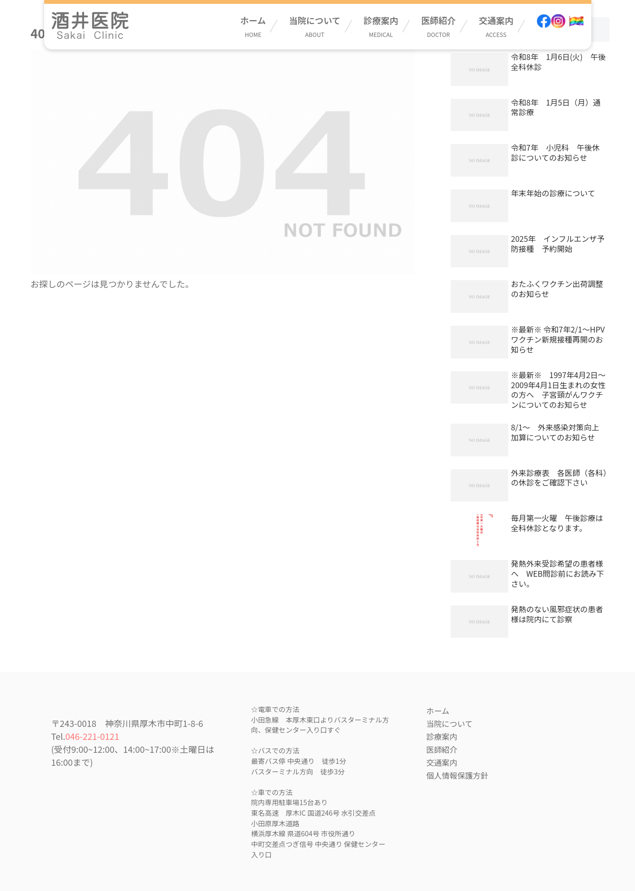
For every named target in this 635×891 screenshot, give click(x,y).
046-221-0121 (92, 736)
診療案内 (381, 26)
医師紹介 (438, 26)
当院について (314, 26)
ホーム (253, 26)
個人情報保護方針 (457, 775)
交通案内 (496, 26)
